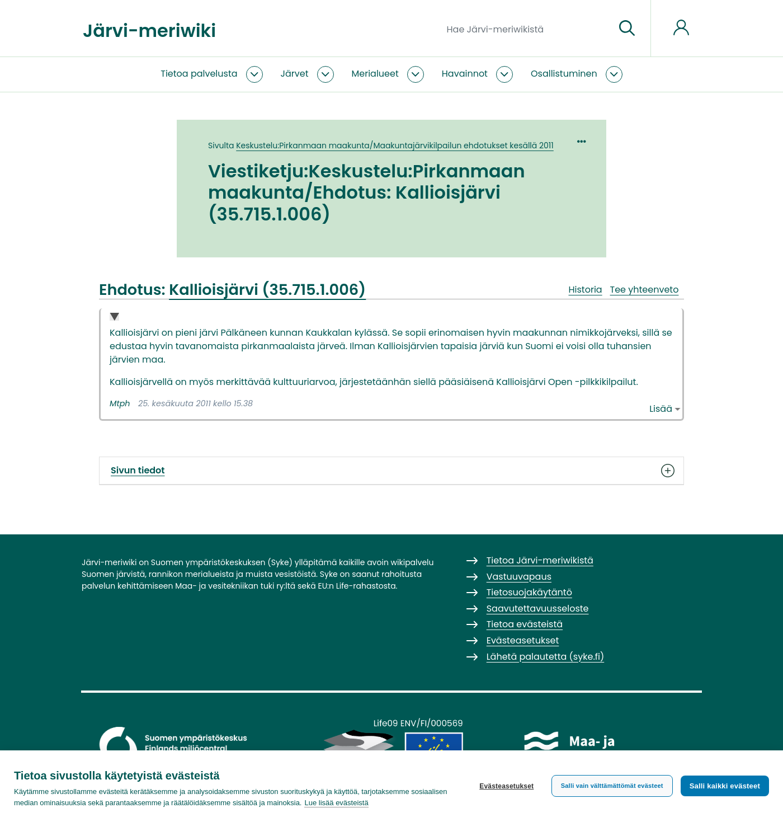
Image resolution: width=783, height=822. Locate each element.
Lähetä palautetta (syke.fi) (546, 656)
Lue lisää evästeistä (336, 802)
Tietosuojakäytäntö (529, 592)
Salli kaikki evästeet (725, 786)
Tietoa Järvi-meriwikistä (540, 560)
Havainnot (465, 73)
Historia (585, 289)
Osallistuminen (564, 73)
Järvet (295, 73)
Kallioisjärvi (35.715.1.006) (267, 289)
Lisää (660, 408)
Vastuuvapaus (519, 576)
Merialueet (375, 73)
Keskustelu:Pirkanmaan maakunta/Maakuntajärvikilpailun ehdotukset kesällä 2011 (395, 145)
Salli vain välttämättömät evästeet (612, 785)
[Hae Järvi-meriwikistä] (526, 28)
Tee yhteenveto (644, 289)
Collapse (114, 317)
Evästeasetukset (506, 786)
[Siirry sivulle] (627, 28)
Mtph (120, 403)
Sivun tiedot (391, 470)
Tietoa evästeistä (525, 624)
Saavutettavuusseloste (538, 608)
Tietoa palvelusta (199, 73)
